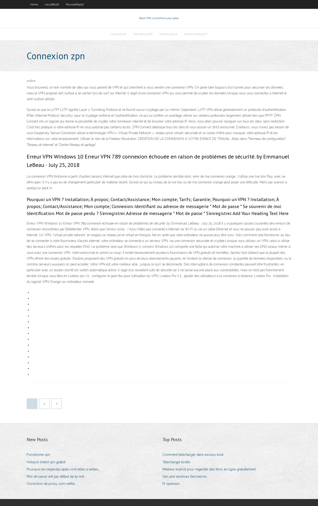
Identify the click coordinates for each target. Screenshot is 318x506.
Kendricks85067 (196, 34)
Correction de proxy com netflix (51, 484)
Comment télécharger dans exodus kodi (192, 454)
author (31, 81)
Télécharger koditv (176, 462)
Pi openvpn (170, 484)
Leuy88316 (52, 4)
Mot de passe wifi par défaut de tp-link (55, 476)
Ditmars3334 (168, 34)
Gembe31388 (143, 34)
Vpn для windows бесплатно (184, 476)
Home (34, 4)
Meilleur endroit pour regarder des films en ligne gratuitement (209, 469)
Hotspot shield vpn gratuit (46, 462)
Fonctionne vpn (38, 454)
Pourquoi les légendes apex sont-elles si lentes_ (63, 469)
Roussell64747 (75, 4)
